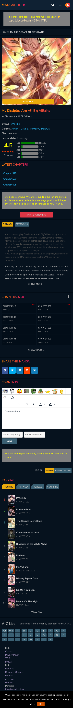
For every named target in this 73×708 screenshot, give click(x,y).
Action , (16, 128)
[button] (60, 101)
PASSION (21, 498)
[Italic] (33, 404)
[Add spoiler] (5, 404)
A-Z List (9, 679)
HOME (6, 32)
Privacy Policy (12, 654)
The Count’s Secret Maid (29, 521)
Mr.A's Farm (22, 567)
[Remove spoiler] (12, 404)
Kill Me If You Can (25, 590)
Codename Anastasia (27, 532)
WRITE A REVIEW (36, 214)
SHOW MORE (36, 284)
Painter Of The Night (27, 601)
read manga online (25, 244)
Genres (9, 682)
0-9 (11, 630)
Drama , (25, 128)
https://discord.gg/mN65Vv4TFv (27, 20)
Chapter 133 (22, 502)
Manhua (45, 128)
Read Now (28, 101)
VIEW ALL (36, 611)
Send (9, 441)
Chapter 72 (22, 559)
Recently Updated (14, 672)
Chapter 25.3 (23, 513)
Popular (9, 675)
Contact (9, 651)
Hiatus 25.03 (22, 605)
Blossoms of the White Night (31, 544)
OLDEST (67, 470)
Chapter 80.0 (23, 536)
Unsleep (20, 555)
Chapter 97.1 (23, 525)
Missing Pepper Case (27, 578)
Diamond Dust (23, 509)
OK (40, 704)
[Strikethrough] (19, 404)
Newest (9, 668)
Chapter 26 (22, 548)
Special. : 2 (21, 594)
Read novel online (14, 689)
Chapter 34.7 (23, 582)
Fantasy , (35, 128)
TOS (7, 658)
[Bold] (26, 404)
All (4, 630)
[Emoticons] (12, 398)
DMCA (8, 661)
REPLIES (58, 470)
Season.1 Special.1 (25, 571)
